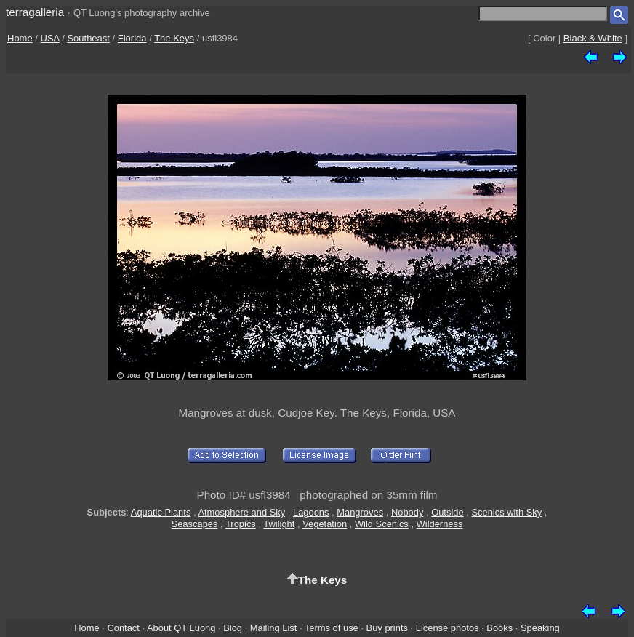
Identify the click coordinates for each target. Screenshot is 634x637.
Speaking (540, 627)
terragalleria (35, 12)
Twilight (278, 523)
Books (499, 627)
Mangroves (360, 512)
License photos (447, 627)
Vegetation (324, 523)
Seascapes (195, 523)
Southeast (88, 38)
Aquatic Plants (161, 512)
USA (50, 38)
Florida (132, 38)
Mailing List (273, 627)
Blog (232, 627)
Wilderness (440, 523)
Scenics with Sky (506, 512)
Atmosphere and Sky (241, 512)
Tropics (240, 523)
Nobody (407, 512)
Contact (123, 627)
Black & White (592, 38)
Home (20, 38)
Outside (447, 512)
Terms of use (331, 627)
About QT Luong (181, 627)
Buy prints (387, 627)
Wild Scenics (382, 523)
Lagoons (311, 512)
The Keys (174, 38)
